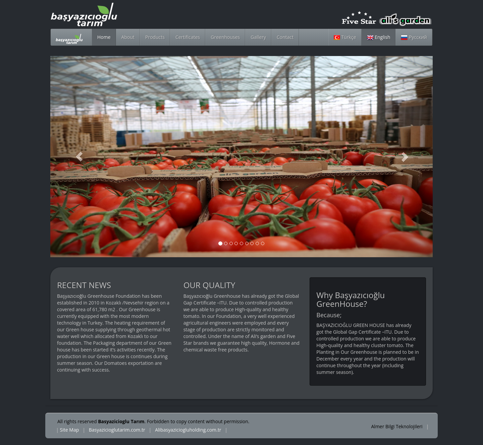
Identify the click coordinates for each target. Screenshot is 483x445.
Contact (285, 37)
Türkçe (345, 37)
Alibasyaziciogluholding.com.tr (188, 430)
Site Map (69, 430)
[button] (79, 156)
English (378, 37)
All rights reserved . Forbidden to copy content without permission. (153, 421)
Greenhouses (225, 37)
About (128, 37)
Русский (414, 37)
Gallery (258, 37)
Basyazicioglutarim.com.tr (117, 430)
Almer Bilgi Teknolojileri (397, 426)
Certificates (187, 37)
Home (104, 37)
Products (155, 37)
